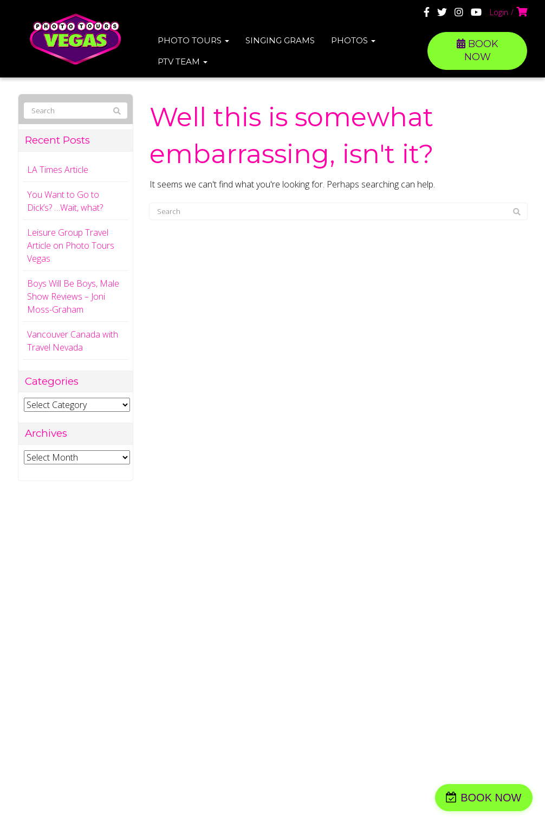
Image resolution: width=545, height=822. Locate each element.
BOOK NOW (477, 50)
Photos (353, 40)
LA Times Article (57, 170)
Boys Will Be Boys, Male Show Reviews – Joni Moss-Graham (73, 296)
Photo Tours (193, 40)
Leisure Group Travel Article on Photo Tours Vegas (70, 245)
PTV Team (182, 61)
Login (499, 12)
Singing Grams (280, 40)
